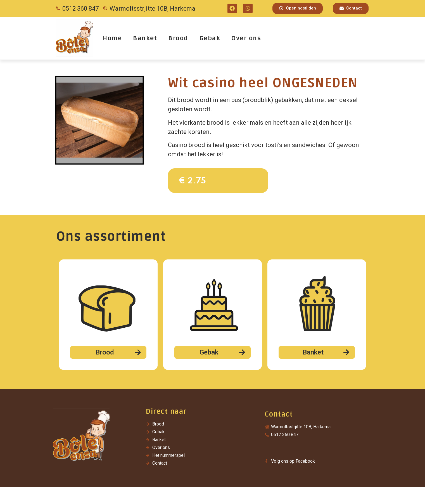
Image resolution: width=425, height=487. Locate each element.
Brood (178, 38)
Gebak (210, 38)
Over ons (246, 38)
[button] (297, 8)
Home (112, 38)
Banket (145, 38)
